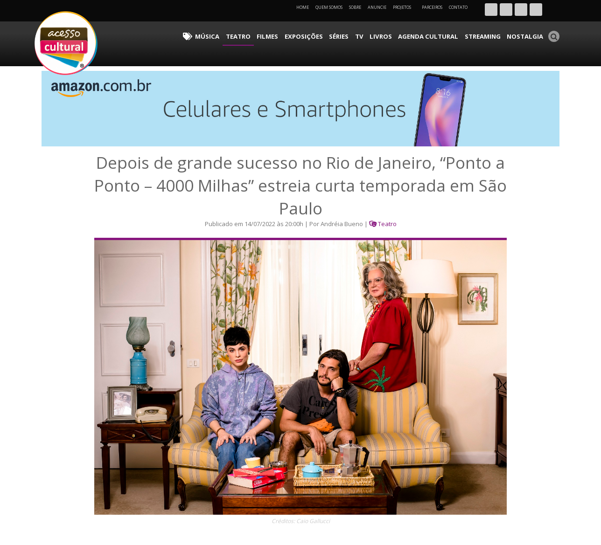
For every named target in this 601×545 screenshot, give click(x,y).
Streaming (489, 35)
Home (302, 7)
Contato (458, 7)
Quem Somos (328, 7)
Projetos (405, 7)
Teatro (271, 35)
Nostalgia (527, 35)
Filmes (297, 35)
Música (244, 35)
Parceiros (432, 7)
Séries (361, 35)
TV (379, 35)
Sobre (355, 7)
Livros (398, 35)
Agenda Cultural (440, 35)
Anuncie (377, 7)
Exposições (330, 35)
